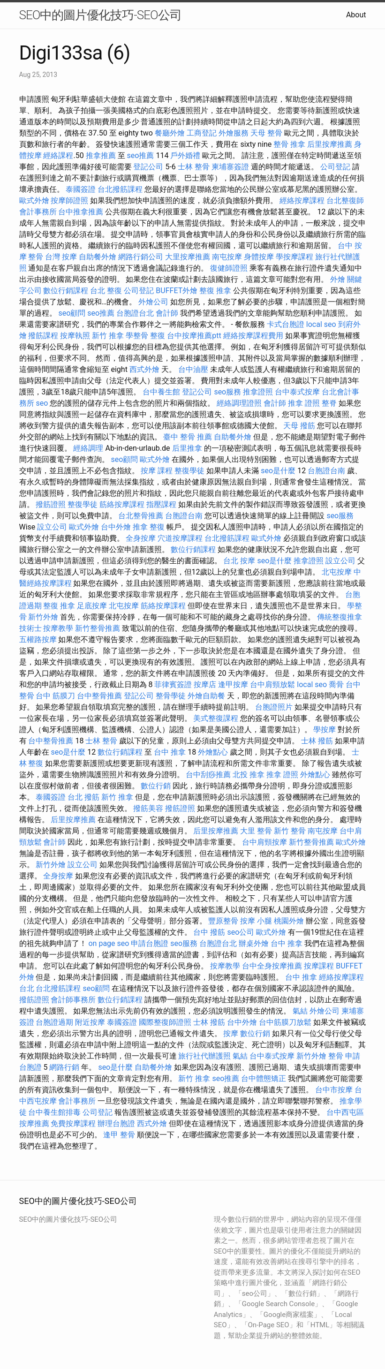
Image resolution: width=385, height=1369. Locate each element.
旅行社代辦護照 (204, 1055)
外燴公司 (153, 301)
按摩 (230, 1033)
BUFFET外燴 (176, 290)
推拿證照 (258, 391)
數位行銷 (156, 785)
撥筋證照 (51, 504)
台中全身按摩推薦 (272, 965)
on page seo (108, 943)
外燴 (337, 279)
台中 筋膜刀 (55, 695)
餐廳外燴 (170, 133)
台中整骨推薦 (99, 695)
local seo (321, 324)
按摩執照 (75, 335)
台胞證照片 (274, 707)
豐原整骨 (223, 920)
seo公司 (240, 932)
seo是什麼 (278, 470)
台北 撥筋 (83, 797)
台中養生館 (161, 391)
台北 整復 (106, 290)
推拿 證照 (304, 403)
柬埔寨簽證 (230, 166)
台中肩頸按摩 (264, 842)
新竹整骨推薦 (97, 628)
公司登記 (335, 166)
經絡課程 (58, 155)
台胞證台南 (326, 470)
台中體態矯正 (263, 1078)
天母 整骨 (266, 133)
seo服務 (227, 391)
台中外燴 (116, 526)
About (356, 14)
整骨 (335, 1055)
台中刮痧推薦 (208, 774)
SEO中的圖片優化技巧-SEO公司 (100, 15)
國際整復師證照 (165, 1022)
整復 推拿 (215, 290)
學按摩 (324, 729)
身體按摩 (259, 256)
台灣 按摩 (61, 256)
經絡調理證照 (239, 403)
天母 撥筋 (299, 425)
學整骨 (137, 335)
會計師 (167, 313)
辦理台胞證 (116, 1123)
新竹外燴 (43, 617)
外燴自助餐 (206, 695)
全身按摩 (141, 538)
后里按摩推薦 (329, 144)
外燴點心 (213, 752)
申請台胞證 (149, 943)
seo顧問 (71, 313)
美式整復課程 (215, 718)
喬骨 (336, 684)
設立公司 (52, 526)
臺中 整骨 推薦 (187, 436)
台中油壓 (193, 369)
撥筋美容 (148, 808)
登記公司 (148, 166)
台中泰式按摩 (297, 391)
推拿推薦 (101, 155)
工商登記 (202, 133)
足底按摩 (92, 605)
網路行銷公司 (140, 256)
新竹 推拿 (108, 335)
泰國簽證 (81, 189)
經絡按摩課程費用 (253, 335)
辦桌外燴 (254, 943)
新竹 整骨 (290, 830)
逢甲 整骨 (119, 1134)
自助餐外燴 (97, 256)
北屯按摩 (337, 571)
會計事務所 (38, 211)
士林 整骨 (194, 166)
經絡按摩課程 (302, 200)
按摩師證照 (69, 200)
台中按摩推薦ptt (194, 335)
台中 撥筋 (209, 932)
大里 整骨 (256, 830)
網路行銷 (64, 1067)
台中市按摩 (334, 1089)
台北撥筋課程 (120, 189)
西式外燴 (144, 369)
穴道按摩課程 (180, 538)
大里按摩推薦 (187, 256)
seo (42, 403)
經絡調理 (88, 448)
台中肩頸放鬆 (272, 684)
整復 (157, 335)
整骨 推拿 (289, 144)
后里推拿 (187, 448)
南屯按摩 (227, 256)
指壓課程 (161, 504)
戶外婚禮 (185, 155)
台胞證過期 (54, 1022)
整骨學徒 (171, 695)
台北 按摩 (239, 560)
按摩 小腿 (256, 920)
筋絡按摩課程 (121, 504)
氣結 (300, 1010)
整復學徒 (189, 470)
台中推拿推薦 (80, 211)
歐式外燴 (34, 200)
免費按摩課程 (73, 1123)
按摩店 (205, 684)
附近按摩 (90, 1022)
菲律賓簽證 (173, 684)
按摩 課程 (157, 470)
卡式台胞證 (285, 324)
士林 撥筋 (317, 740)
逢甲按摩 (233, 684)
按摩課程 (319, 965)
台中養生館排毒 (54, 1112)
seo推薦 (140, 155)
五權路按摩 (38, 639)
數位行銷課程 (65, 290)
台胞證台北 (135, 313)
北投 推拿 (248, 774)
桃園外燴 (289, 920)
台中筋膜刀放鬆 (285, 1022)
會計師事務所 (73, 999)
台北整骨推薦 (140, 515)
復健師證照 (229, 268)
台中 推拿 (170, 752)
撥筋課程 (43, 335)
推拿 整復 (149, 526)
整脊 (329, 403)
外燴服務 (234, 133)
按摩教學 (58, 628)
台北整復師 (345, 200)
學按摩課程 (294, 256)
